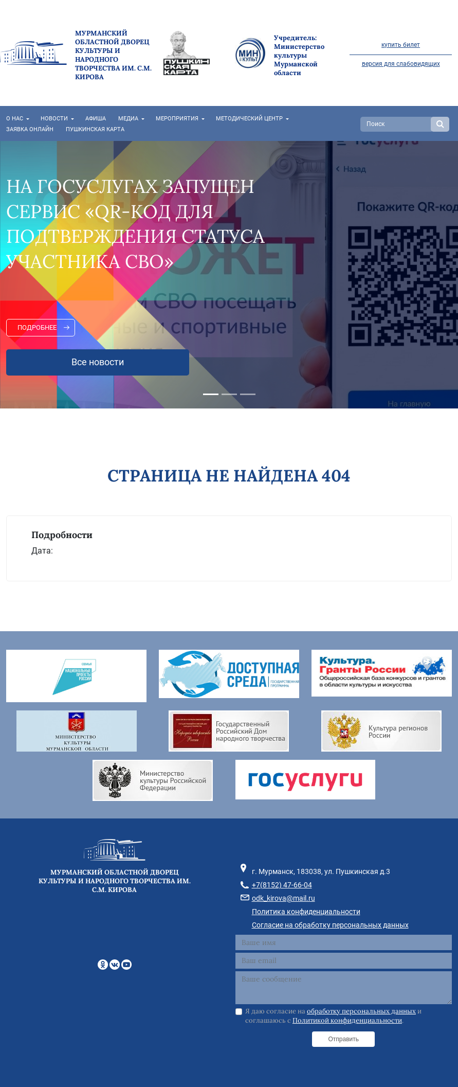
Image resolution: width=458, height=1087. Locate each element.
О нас (14, 118)
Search (440, 124)
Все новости (97, 362)
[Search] (396, 124)
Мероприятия (177, 118)
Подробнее (37, 327)
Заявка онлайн (29, 129)
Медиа (128, 118)
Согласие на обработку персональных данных (330, 925)
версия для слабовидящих (401, 63)
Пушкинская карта (95, 129)
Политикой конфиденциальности (347, 1020)
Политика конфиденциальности (306, 911)
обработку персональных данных (361, 1011)
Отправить (343, 1039)
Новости (54, 118)
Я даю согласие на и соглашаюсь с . (333, 1016)
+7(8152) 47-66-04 (282, 885)
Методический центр (249, 118)
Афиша (95, 118)
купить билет (400, 44)
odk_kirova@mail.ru (283, 898)
